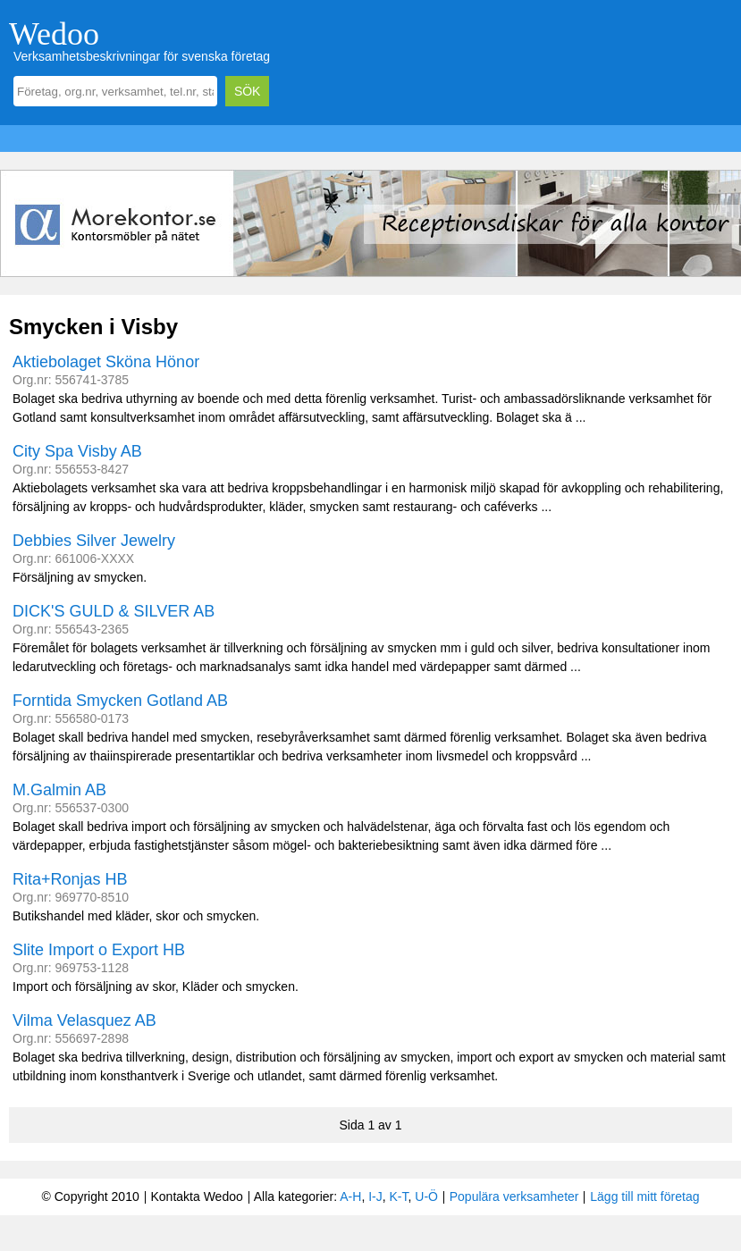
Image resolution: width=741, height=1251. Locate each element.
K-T (399, 1196)
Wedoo (54, 34)
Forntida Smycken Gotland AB (120, 700)
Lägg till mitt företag (644, 1196)
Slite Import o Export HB (99, 950)
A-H (350, 1196)
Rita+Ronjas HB (70, 879)
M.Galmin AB (59, 790)
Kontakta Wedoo (196, 1196)
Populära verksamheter (514, 1196)
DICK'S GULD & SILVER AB (114, 611)
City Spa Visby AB (77, 451)
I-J (375, 1196)
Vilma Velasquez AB (84, 1020)
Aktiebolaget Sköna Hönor (106, 362)
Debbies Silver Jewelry (94, 541)
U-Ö (426, 1196)
